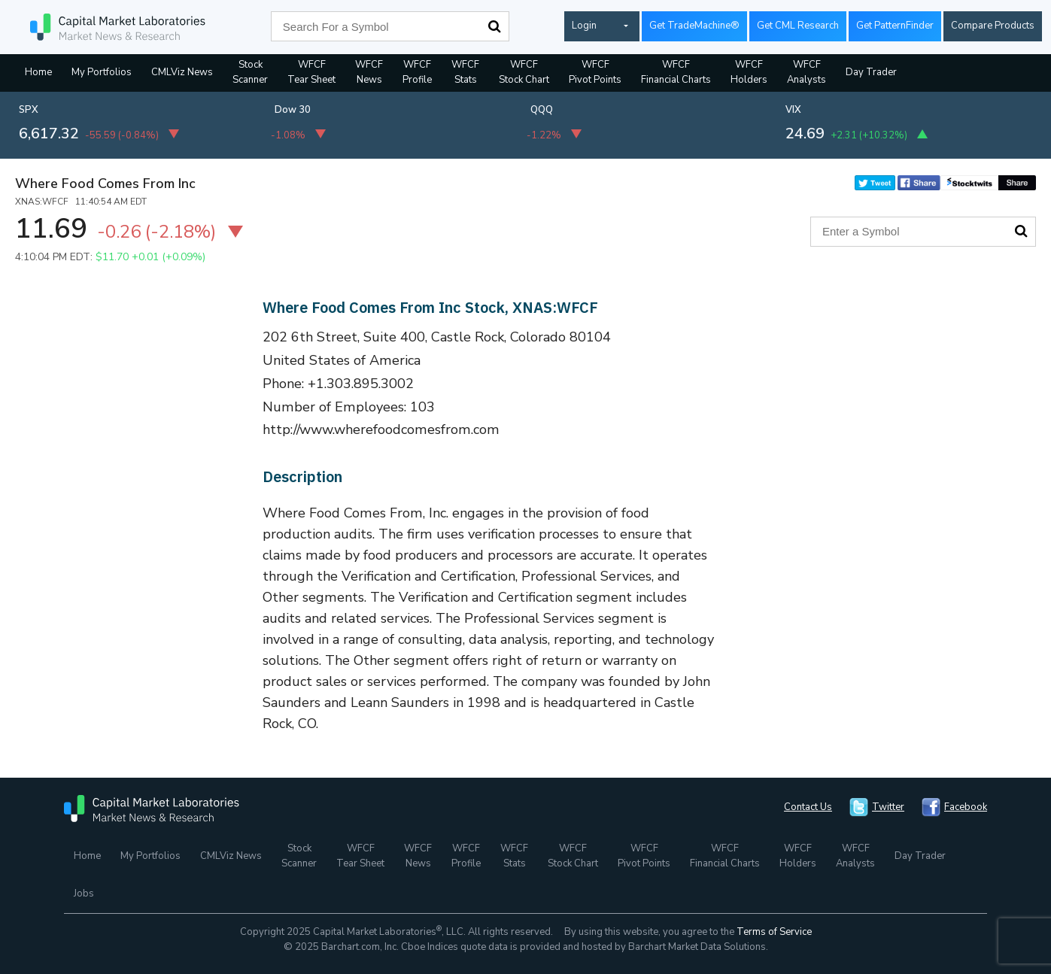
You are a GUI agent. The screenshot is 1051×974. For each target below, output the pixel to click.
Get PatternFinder (895, 25)
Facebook (965, 807)
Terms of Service (774, 932)
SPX (28, 110)
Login (584, 25)
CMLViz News (182, 72)
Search (494, 26)
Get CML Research (798, 25)
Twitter (888, 807)
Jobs (84, 893)
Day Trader (871, 72)
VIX (793, 110)
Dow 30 (293, 110)
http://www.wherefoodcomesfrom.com (381, 429)
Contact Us (808, 807)
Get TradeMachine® (694, 25)
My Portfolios (101, 72)
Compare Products (992, 25)
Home (38, 72)
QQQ (541, 110)
